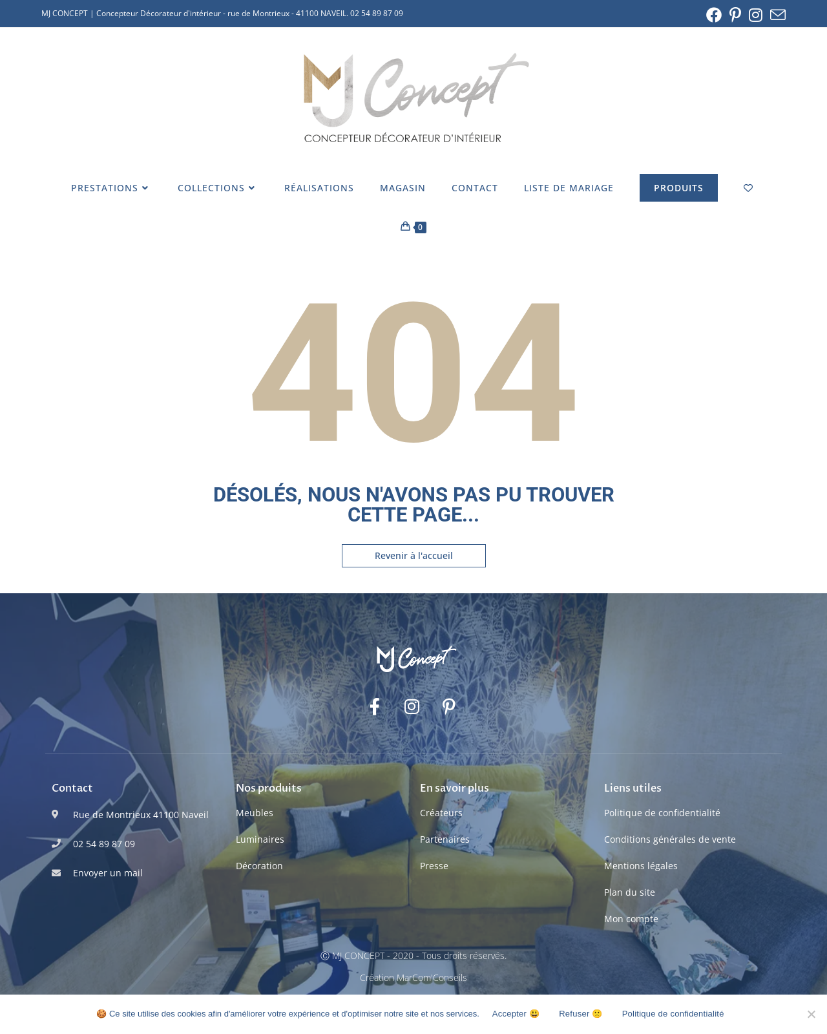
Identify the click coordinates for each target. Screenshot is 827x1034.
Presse (434, 866)
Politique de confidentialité (662, 813)
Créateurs (441, 813)
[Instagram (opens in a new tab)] (755, 15)
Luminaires (260, 839)
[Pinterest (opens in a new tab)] (735, 15)
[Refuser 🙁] (810, 1014)
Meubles (254, 813)
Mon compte (631, 919)
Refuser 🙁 (580, 1013)
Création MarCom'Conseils (413, 977)
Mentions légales (641, 866)
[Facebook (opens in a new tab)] (714, 15)
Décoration (259, 866)
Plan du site (629, 892)
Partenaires (445, 839)
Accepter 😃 (515, 1013)
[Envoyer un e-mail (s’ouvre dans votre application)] (776, 15)
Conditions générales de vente (670, 839)
